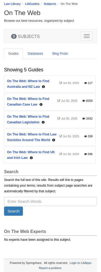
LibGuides (32, 3)
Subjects (50, 3)
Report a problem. (50, 268)
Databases (35, 53)
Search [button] (13, 211)
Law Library (12, 3)
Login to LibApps (80, 262)
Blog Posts (60, 53)
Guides (13, 53)
